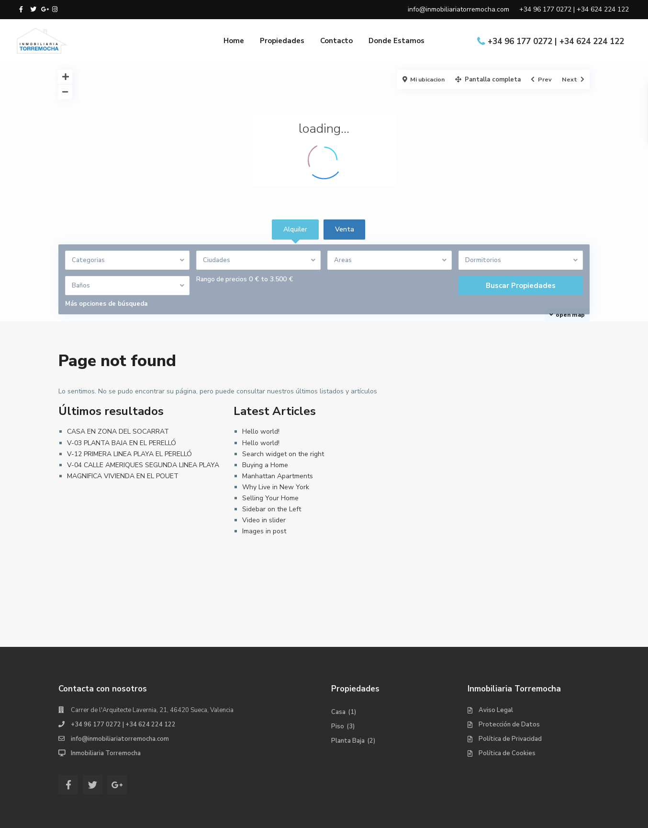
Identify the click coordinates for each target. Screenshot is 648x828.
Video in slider (264, 520)
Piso (337, 726)
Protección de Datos (509, 724)
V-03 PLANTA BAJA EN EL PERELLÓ (121, 443)
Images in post (264, 531)
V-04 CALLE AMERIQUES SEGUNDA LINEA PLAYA (143, 465)
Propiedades (282, 41)
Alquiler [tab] (295, 229)
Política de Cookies (507, 753)
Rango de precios (221, 279)
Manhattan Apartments (277, 476)
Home (233, 41)
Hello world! (260, 431)
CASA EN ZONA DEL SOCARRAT (118, 431)
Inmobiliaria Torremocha (106, 753)
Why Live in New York (275, 487)
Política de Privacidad (510, 739)
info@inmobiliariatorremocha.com (120, 739)
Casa (338, 712)
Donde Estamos (397, 41)
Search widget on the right (283, 454)
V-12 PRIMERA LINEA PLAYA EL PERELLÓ (129, 454)
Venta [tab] (344, 229)
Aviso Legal (496, 710)
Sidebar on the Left (271, 509)
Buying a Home (265, 465)
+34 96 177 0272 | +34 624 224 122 (556, 41)
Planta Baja (348, 740)
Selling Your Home (270, 498)
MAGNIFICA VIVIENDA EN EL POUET (123, 476)
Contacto (336, 41)
